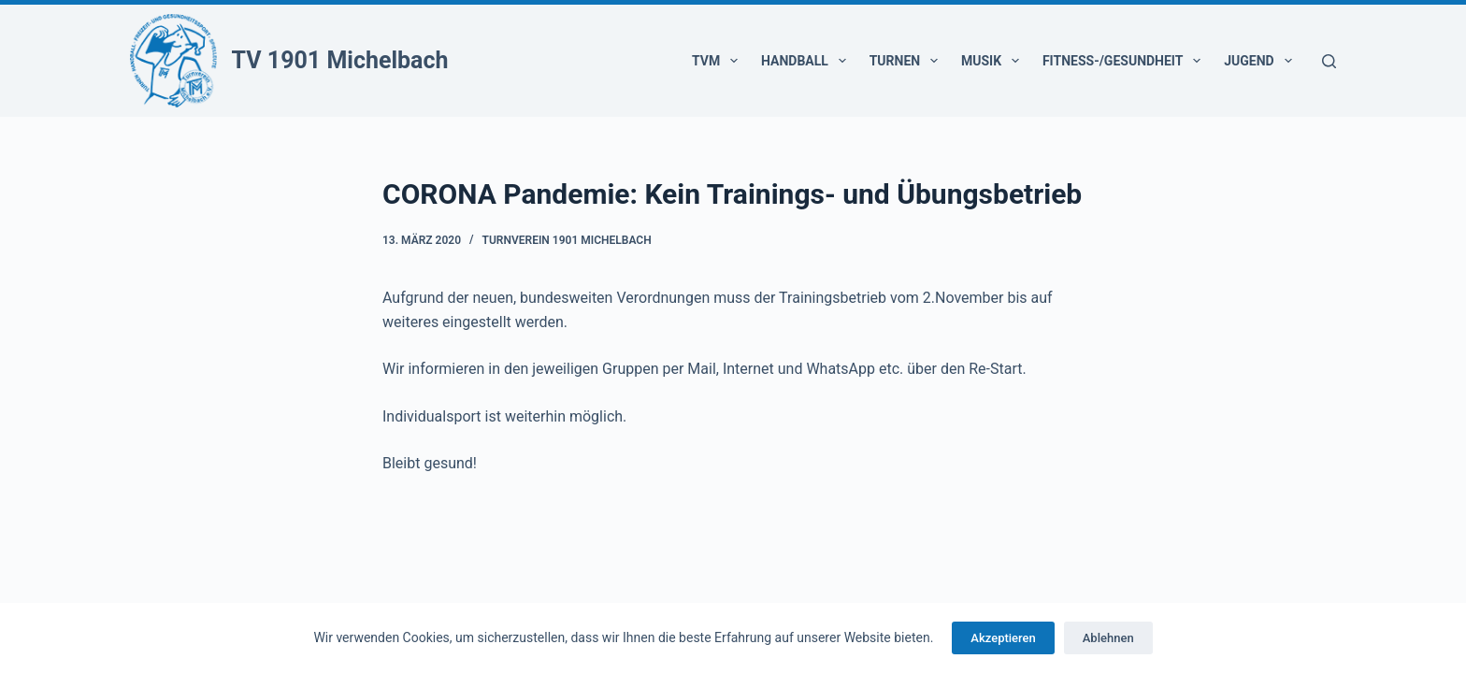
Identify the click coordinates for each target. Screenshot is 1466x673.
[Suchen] (1329, 61)
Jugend (1261, 61)
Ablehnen (1108, 638)
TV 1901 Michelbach (340, 60)
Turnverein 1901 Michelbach (567, 240)
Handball (807, 61)
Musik (994, 61)
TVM (718, 61)
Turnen (907, 61)
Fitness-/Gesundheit (1125, 61)
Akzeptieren (1002, 638)
